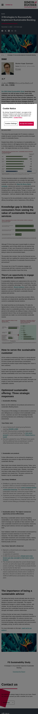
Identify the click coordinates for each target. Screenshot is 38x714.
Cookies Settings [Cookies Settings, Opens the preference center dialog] (11, 123)
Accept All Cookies (26, 123)
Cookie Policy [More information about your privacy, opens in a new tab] (18, 117)
